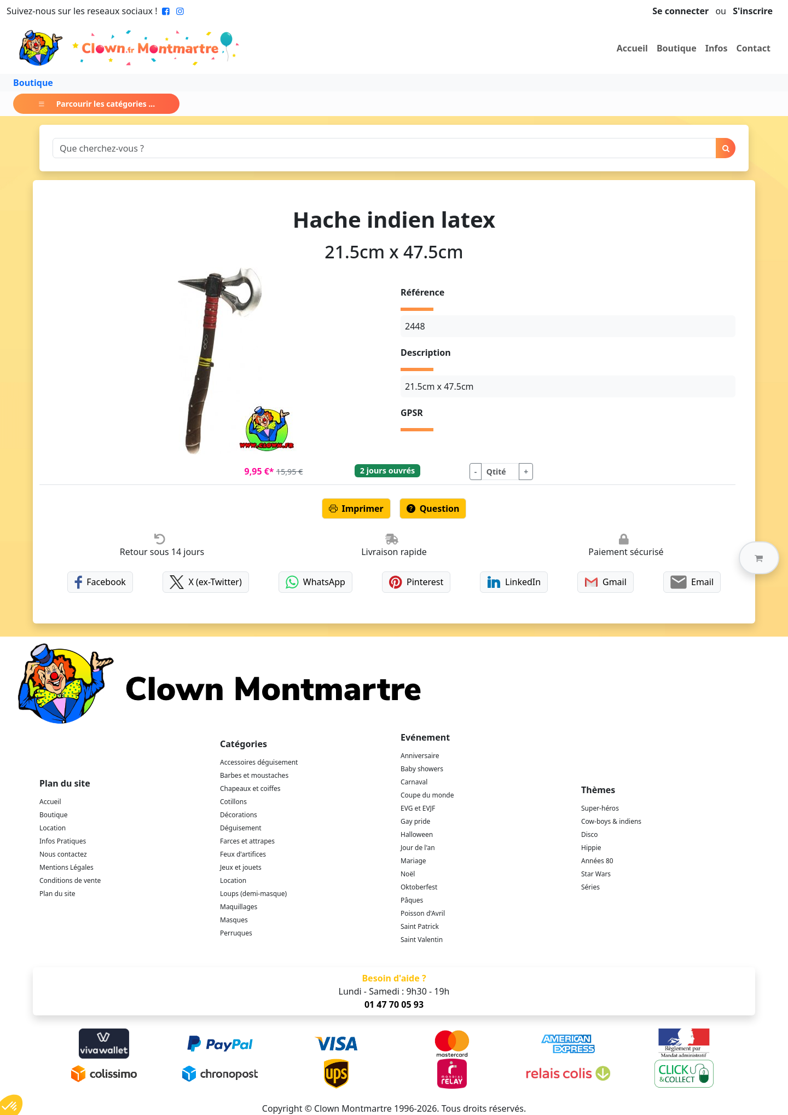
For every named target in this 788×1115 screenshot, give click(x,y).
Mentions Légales (66, 867)
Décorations (238, 814)
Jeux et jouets (241, 867)
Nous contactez (63, 854)
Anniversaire (420, 755)
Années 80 (597, 860)
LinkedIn (514, 582)
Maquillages (238, 906)
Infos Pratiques (62, 841)
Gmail (605, 582)
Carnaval (414, 782)
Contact (753, 48)
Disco (589, 834)
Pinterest (416, 582)
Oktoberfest (419, 887)
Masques (234, 920)
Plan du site (57, 893)
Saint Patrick (420, 926)
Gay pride (415, 821)
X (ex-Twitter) (206, 582)
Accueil (632, 48)
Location (52, 828)
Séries (590, 887)
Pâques (412, 900)
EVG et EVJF (418, 808)
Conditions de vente (70, 880)
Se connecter (680, 11)
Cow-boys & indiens (611, 821)
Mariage (413, 860)
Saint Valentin (422, 939)
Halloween (417, 834)
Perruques (236, 933)
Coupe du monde (427, 795)
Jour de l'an (418, 847)
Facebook (100, 582)
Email (692, 582)
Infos (716, 48)
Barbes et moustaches (254, 775)
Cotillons (233, 801)
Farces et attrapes (247, 841)
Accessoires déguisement (259, 762)
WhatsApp (315, 582)
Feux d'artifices (243, 854)
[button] (759, 557)
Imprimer (356, 508)
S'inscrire (753, 11)
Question (433, 508)
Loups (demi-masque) (253, 893)
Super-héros (600, 808)
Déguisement (241, 828)
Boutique (677, 48)
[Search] (384, 148)
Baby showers (422, 768)
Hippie (591, 847)
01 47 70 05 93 (394, 1004)
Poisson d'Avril (423, 913)
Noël (408, 874)
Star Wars (596, 874)
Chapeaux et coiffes (250, 788)
